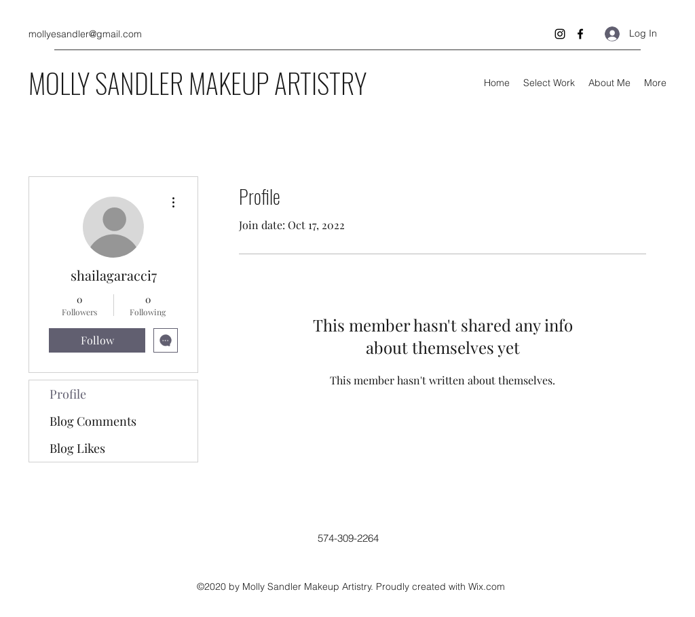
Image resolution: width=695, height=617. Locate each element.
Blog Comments (93, 421)
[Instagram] (560, 34)
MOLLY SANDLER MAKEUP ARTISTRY (198, 82)
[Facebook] (580, 34)
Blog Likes (77, 448)
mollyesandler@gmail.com (85, 34)
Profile (68, 394)
